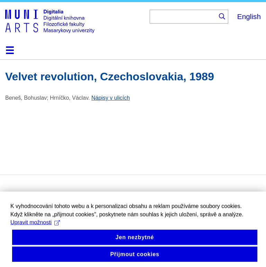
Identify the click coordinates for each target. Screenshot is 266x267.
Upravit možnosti (35, 231)
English (249, 16)
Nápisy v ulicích (110, 98)
